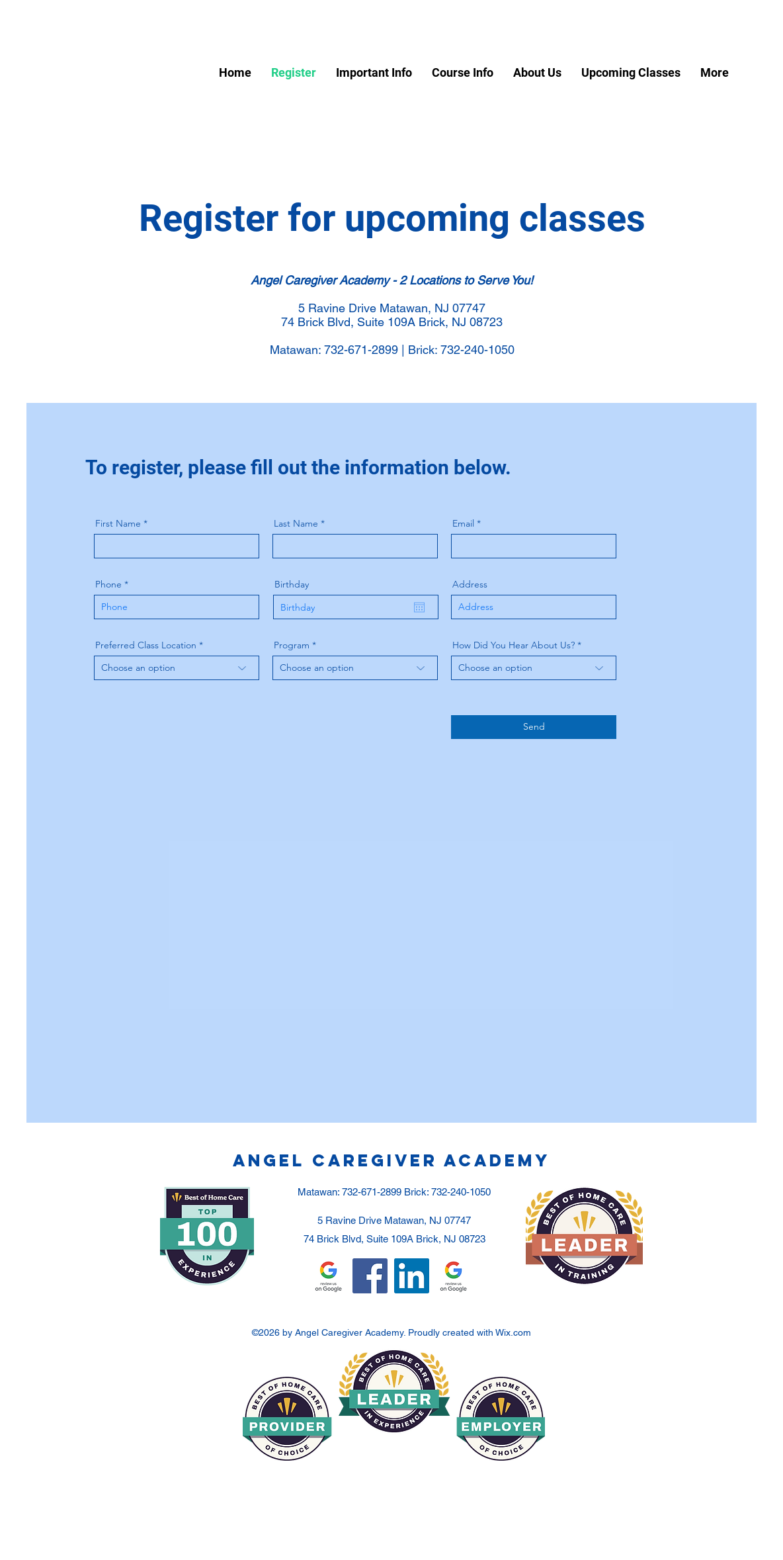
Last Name (296, 523)
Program (291, 645)
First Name (118, 523)
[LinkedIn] (411, 1275)
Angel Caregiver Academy (391, 1160)
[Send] (533, 727)
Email (463, 523)
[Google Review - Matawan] (453, 1275)
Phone (108, 584)
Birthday (291, 584)
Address (469, 584)
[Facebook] (370, 1275)
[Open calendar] (419, 607)
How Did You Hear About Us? (513, 645)
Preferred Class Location (145, 645)
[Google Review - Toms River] (328, 1275)
